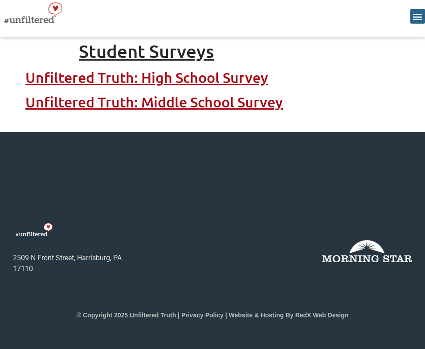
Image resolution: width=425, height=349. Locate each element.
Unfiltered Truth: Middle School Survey (154, 102)
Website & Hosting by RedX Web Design (289, 315)
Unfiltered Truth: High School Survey (146, 77)
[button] (417, 16)
